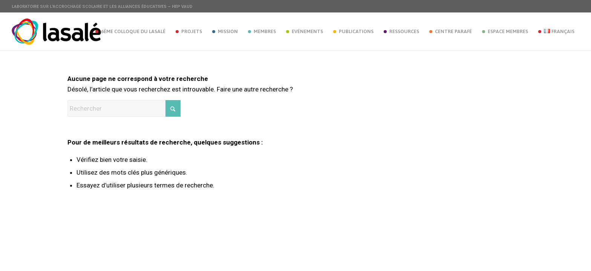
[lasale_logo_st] (56, 31)
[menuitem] (130, 31)
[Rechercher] (124, 108)
